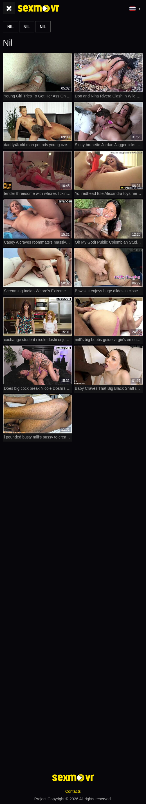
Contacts (73, 791)
